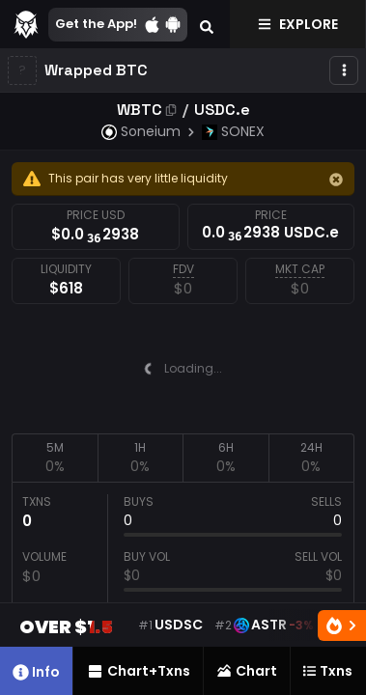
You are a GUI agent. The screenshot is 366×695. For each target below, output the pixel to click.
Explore (298, 24)
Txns (327, 671)
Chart (246, 671)
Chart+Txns (138, 671)
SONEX (233, 131)
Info (36, 671)
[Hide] (336, 179)
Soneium (141, 131)
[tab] (55, 457)
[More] (343, 70)
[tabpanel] (183, 571)
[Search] (206, 24)
